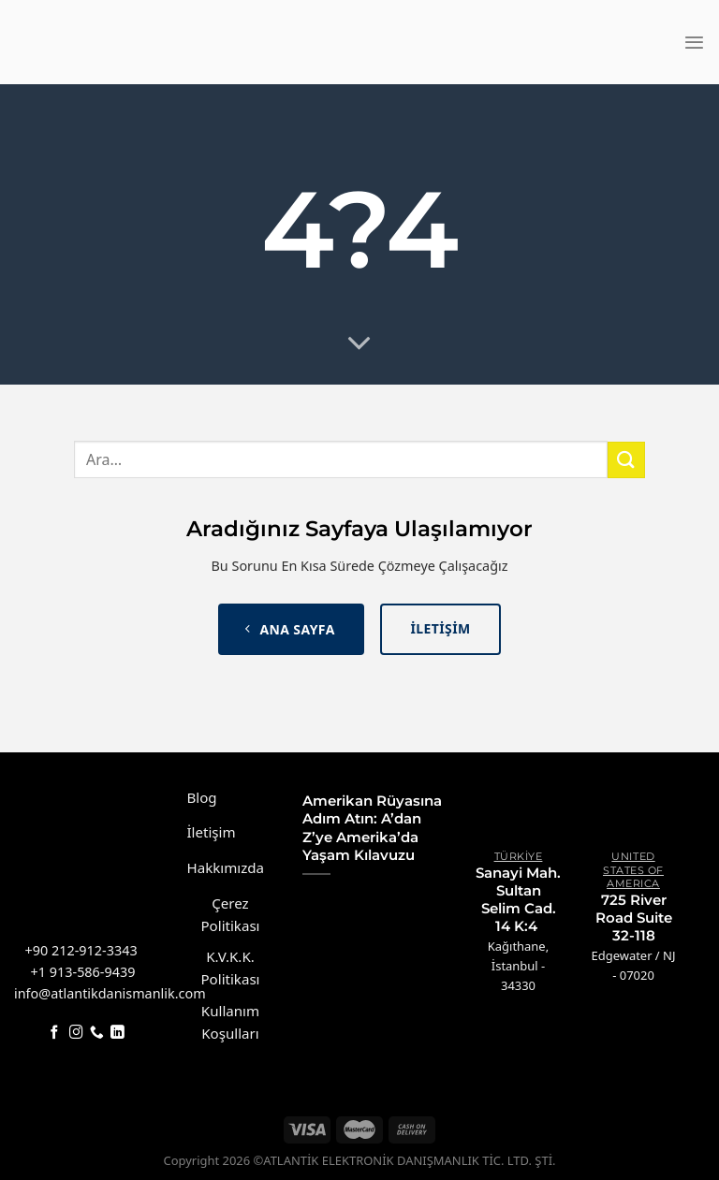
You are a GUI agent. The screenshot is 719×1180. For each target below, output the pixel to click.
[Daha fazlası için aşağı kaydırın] (360, 344)
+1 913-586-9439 (83, 972)
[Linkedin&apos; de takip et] (117, 1033)
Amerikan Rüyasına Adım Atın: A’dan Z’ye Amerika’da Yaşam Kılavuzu (372, 828)
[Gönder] (626, 460)
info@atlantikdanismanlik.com (110, 993)
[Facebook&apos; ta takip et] (55, 1033)
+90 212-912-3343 (81, 950)
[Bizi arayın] (97, 1033)
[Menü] (694, 42)
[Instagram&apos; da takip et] (76, 1033)
